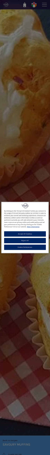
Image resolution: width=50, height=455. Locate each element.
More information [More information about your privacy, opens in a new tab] (33, 227)
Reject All (25, 240)
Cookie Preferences (25, 247)
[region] (25, 227)
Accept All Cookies (25, 234)
